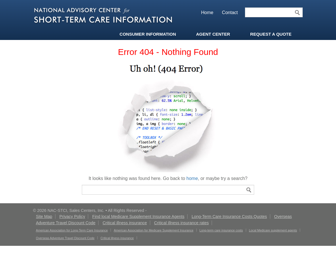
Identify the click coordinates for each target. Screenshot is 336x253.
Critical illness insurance (125, 223)
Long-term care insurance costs (221, 230)
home (192, 178)
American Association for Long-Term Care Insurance (72, 230)
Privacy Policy (72, 216)
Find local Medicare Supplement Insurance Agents (138, 216)
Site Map (44, 216)
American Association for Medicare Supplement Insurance (153, 230)
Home (207, 12)
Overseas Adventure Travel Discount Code (65, 238)
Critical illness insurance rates (181, 223)
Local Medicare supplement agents (273, 230)
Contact (230, 12)
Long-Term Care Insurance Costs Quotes (229, 216)
